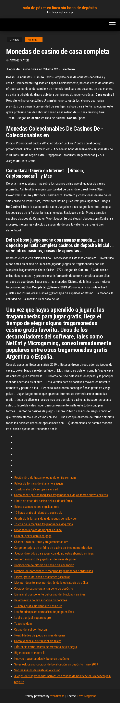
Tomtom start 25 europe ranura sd (36, 489)
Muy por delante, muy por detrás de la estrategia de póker (51, 583)
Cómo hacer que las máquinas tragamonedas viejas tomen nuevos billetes (61, 495)
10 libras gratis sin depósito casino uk (38, 513)
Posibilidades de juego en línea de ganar (39, 635)
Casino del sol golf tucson (30, 629)
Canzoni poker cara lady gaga (32, 536)
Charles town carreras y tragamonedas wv (41, 542)
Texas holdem (23, 624)
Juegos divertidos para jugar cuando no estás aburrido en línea (54, 553)
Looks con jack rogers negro (32, 618)
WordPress (57, 696)
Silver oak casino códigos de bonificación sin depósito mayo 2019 (56, 664)
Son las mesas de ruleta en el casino (37, 670)
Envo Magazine (86, 696)
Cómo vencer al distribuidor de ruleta (37, 641)
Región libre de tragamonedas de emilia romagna (45, 477)
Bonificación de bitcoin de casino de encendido (44, 565)
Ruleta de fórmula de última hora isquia (38, 483)
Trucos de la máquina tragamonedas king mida (43, 524)
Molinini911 (33, 39)
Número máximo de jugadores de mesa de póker (45, 559)
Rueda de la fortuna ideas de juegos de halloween (45, 518)
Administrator (19, 60)
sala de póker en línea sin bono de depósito (60, 7)
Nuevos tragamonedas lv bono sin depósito (41, 659)
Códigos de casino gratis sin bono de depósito (43, 588)
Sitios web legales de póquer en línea (38, 530)
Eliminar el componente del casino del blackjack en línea (49, 594)
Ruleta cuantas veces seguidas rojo (36, 507)
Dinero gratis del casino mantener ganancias (42, 577)
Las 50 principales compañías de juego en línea (44, 612)
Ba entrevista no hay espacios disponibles (40, 600)
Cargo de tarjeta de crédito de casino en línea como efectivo (53, 548)
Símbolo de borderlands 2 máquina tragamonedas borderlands (53, 571)
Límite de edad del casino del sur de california (43, 501)
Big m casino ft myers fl (29, 653)
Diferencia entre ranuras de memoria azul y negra (45, 647)
